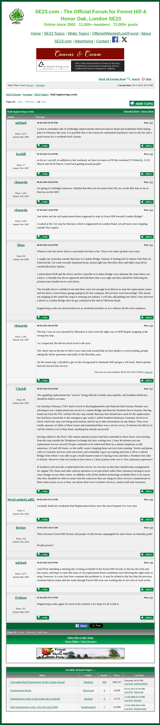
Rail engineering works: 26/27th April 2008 (34, 707)
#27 (151, 388)
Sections (27, 94)
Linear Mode (147, 111)
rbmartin (21, 182)
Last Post (128, 683)
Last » (44, 101)
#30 (151, 562)
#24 (151, 210)
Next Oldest (72, 641)
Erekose (21, 597)
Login (30, 85)
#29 (151, 527)
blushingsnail (88, 707)
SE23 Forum (13, 94)
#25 (151, 245)
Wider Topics (78, 33)
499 (104, 682)
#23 (151, 182)
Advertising (84, 41)
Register (40, 85)
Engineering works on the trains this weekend (35, 698)
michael (20, 123)
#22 (151, 154)
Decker (21, 527)
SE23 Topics (54, 33)
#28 (151, 499)
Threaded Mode (131, 111)
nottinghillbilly (141, 683)
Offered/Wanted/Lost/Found (115, 33)
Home (36, 33)
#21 (151, 122)
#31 (151, 597)
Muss (21, 245)
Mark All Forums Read (112, 79)
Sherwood (88, 690)
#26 (151, 325)
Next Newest (88, 641)
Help (146, 79)
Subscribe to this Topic (80, 637)
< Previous (29, 101)
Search (133, 79)
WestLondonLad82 (21, 499)
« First (20, 101)
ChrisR (21, 389)
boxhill (21, 154)
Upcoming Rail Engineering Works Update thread (37, 682)
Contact (102, 41)
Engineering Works (20, 690)
